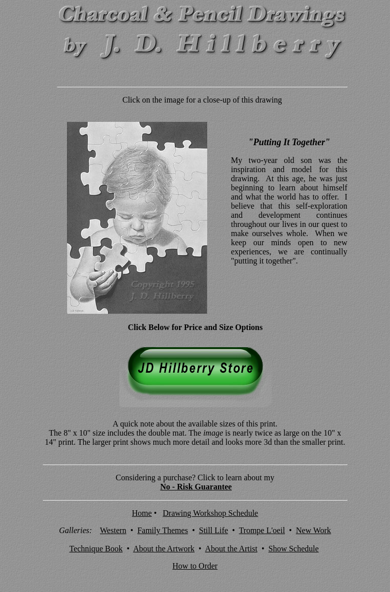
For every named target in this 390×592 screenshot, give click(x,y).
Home (142, 513)
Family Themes (162, 530)
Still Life (213, 530)
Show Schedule (294, 548)
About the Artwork (163, 548)
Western (113, 530)
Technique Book (95, 548)
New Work (313, 530)
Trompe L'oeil (262, 530)
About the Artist (231, 548)
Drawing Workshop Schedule (210, 513)
